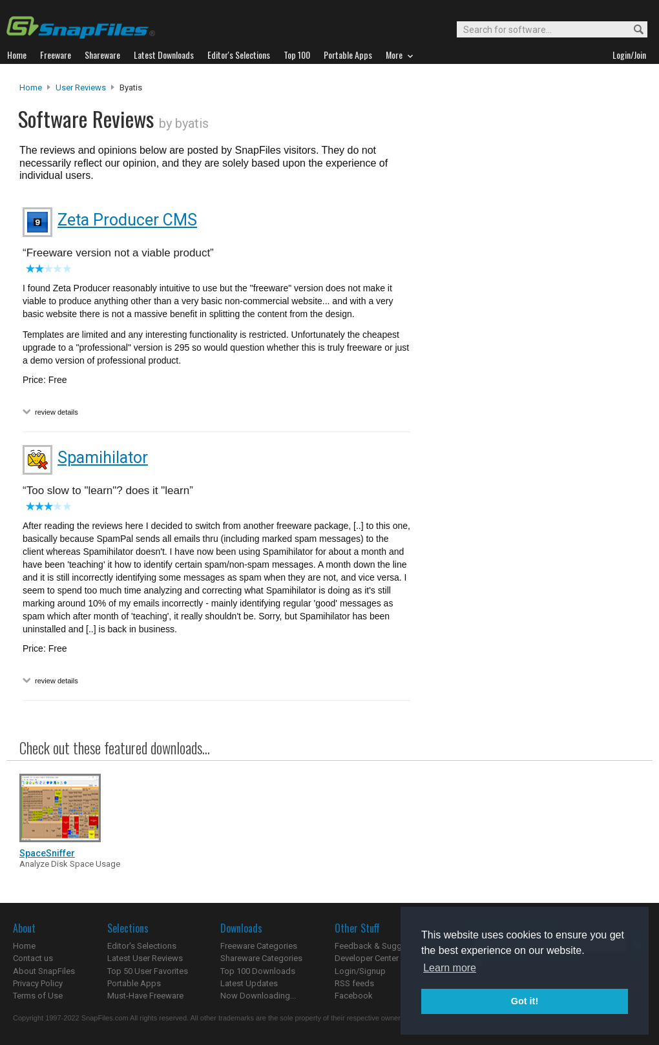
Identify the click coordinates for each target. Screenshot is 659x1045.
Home (30, 87)
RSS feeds (354, 983)
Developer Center (367, 958)
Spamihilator (103, 457)
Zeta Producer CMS (127, 220)
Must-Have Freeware (145, 995)
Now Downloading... (258, 995)
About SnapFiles (44, 971)
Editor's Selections (141, 946)
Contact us (33, 958)
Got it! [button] (524, 1001)
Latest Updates (249, 983)
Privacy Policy (38, 983)
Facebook (354, 995)
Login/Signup (360, 971)
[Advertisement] (487, 344)
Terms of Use (38, 995)
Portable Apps (134, 983)
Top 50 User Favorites (147, 971)
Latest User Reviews (145, 958)
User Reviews (81, 87)
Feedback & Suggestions (382, 946)
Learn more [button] (449, 967)
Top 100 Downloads (257, 971)
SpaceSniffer (47, 853)
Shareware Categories (261, 958)
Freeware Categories (258, 946)
